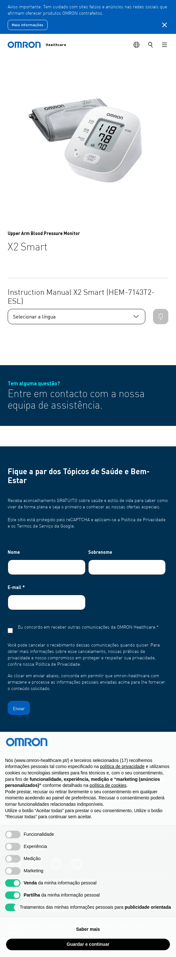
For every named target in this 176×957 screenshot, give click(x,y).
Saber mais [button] (88, 942)
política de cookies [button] (108, 798)
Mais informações (27, 24)
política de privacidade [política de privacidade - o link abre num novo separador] (122, 779)
